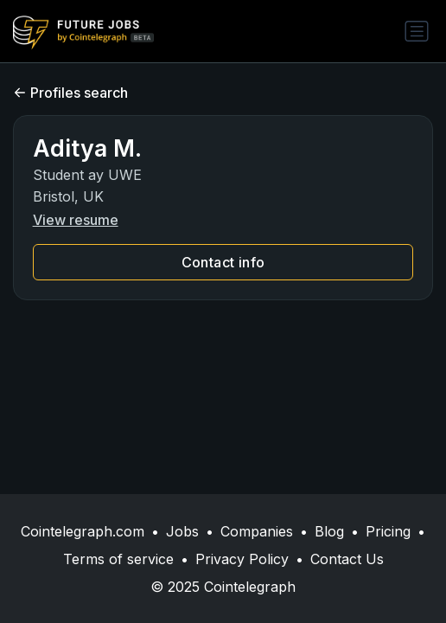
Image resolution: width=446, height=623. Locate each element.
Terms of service (118, 559)
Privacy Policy (242, 559)
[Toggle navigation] (416, 31)
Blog (329, 531)
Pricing (388, 531)
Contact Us (347, 559)
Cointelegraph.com (82, 531)
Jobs (182, 531)
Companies (256, 531)
